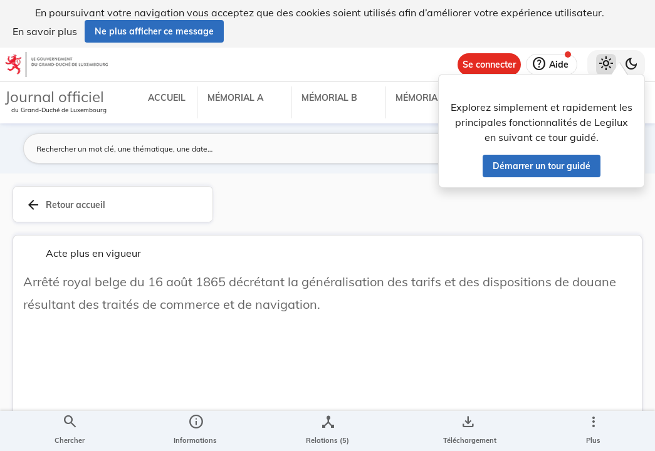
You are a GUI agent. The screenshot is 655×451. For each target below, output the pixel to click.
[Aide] (551, 64)
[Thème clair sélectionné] (606, 64)
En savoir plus (45, 31)
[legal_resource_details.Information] (195, 431)
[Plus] (592, 431)
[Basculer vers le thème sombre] (631, 64)
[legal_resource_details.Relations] (327, 431)
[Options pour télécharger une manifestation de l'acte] (467, 431)
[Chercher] (70, 431)
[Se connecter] (489, 64)
